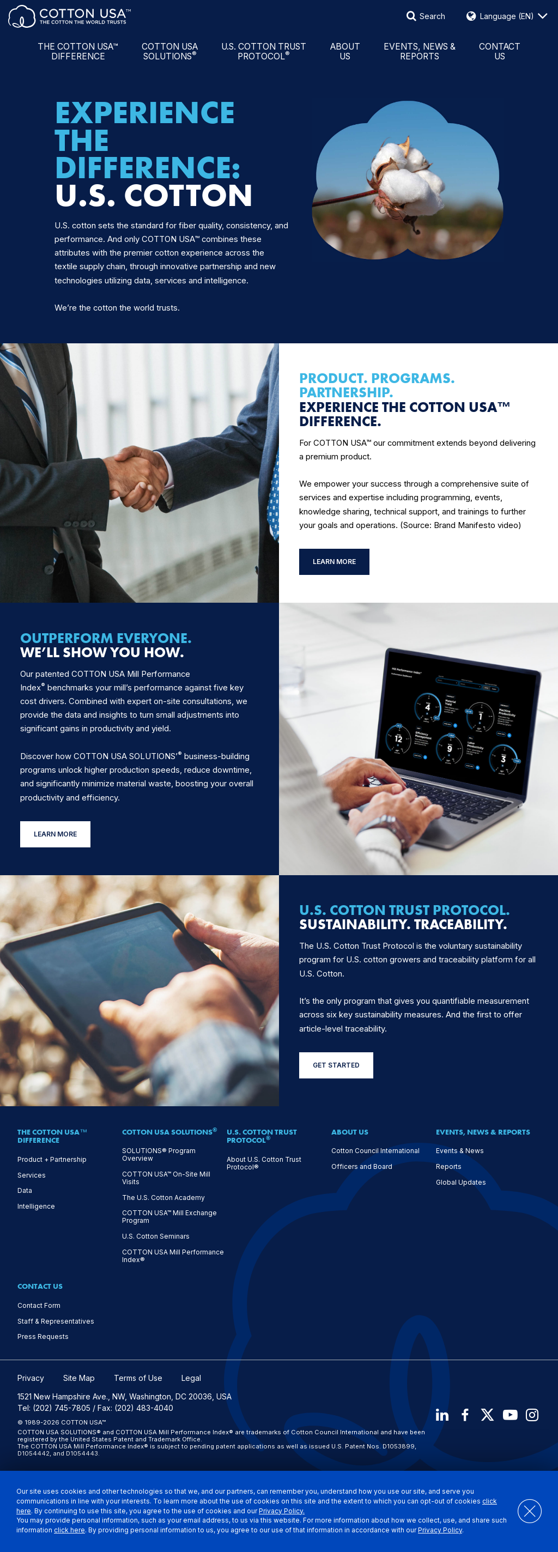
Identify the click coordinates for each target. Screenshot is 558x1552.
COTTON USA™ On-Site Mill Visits (166, 1178)
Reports (449, 1167)
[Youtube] (509, 1415)
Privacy (30, 1378)
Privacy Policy (457, 1530)
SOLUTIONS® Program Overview (159, 1154)
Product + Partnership (52, 1159)
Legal (191, 1378)
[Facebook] (462, 1415)
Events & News (460, 1151)
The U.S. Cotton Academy (163, 1198)
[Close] (524, 1511)
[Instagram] (533, 1415)
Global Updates (461, 1182)
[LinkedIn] (439, 1415)
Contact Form (38, 1306)
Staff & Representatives (55, 1321)
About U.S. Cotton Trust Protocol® (264, 1163)
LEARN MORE (334, 561)
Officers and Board (361, 1167)
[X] (486, 1415)
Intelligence (36, 1206)
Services (31, 1175)
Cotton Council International (375, 1151)
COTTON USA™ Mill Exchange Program (169, 1216)
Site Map (79, 1378)
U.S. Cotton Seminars (156, 1236)
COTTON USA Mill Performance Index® (173, 1256)
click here (86, 1530)
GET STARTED (336, 1065)
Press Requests (43, 1337)
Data (24, 1191)
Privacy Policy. (282, 1511)
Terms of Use (138, 1378)
